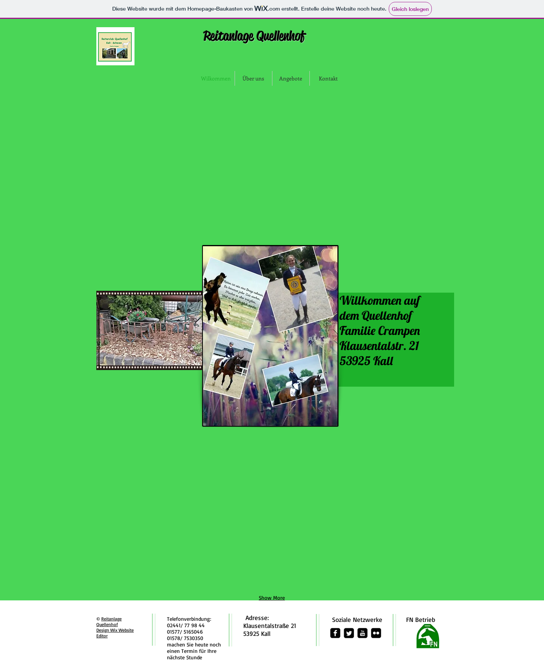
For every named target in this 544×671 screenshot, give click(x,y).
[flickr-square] (376, 633)
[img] (153, 135)
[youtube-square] (362, 633)
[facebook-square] (335, 633)
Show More (272, 597)
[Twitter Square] (349, 633)
